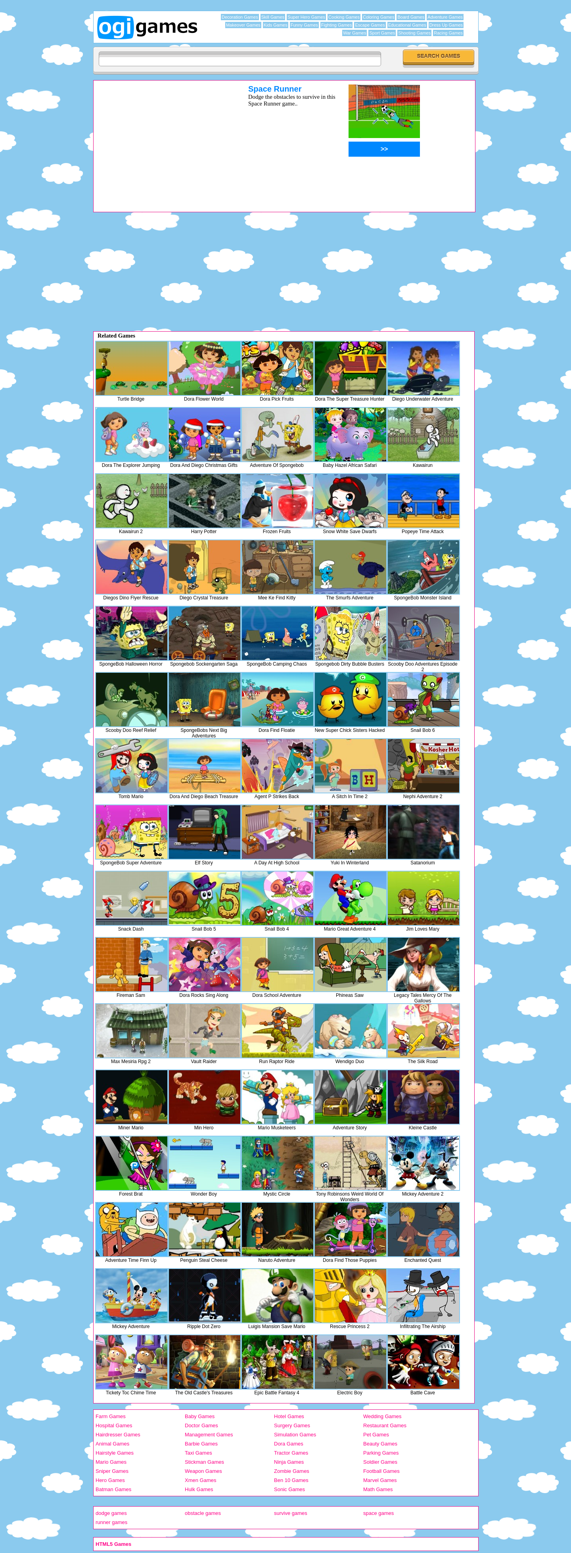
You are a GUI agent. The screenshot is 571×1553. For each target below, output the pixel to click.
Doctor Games (201, 1425)
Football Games (381, 1471)
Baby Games (200, 1416)
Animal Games (112, 1444)
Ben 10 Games (291, 1480)
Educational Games (407, 25)
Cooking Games (344, 17)
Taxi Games (198, 1453)
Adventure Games (445, 17)
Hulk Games (199, 1489)
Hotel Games (289, 1416)
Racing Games (448, 33)
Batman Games (113, 1489)
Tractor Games (291, 1453)
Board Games (410, 17)
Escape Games (370, 25)
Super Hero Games (306, 17)
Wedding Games (382, 1416)
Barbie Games (201, 1444)
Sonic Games (289, 1489)
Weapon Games (203, 1471)
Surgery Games (292, 1425)
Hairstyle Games (115, 1453)
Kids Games (275, 25)
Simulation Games (295, 1435)
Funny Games (304, 25)
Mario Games (111, 1462)
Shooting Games (414, 33)
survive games (290, 1513)
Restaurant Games (384, 1425)
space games (378, 1513)
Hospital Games (114, 1425)
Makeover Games (243, 25)
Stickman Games (204, 1462)
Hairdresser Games (118, 1435)
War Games (354, 33)
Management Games (209, 1435)
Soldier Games (380, 1462)
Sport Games (382, 33)
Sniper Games (112, 1471)
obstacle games (203, 1513)
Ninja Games (289, 1462)
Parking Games (381, 1453)
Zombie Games (291, 1471)
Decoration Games (240, 17)
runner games (111, 1522)
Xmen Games (200, 1480)
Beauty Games (380, 1444)
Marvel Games (380, 1480)
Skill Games (273, 17)
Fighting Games (336, 25)
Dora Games (288, 1444)
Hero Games (110, 1480)
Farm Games (111, 1416)
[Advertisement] (160, 140)
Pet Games (376, 1435)
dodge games (111, 1513)
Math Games (378, 1489)
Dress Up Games (446, 25)
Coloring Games (378, 17)
